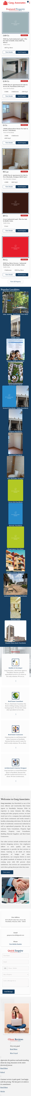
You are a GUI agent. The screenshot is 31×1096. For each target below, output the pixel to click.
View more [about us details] (6, 872)
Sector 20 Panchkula (15, 384)
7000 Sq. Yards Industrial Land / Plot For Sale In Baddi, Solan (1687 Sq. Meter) (15, 40)
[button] (15, 944)
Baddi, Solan (15, 338)
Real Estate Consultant (15, 701)
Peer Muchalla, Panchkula (15, 361)
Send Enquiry (22, 52)
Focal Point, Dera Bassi (20, 314)
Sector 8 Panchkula (9, 408)
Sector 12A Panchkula (15, 502)
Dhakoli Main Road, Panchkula (15, 643)
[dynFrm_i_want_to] (15, 974)
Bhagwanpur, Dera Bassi (16, 549)
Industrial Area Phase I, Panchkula (15, 596)
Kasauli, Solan (15, 619)
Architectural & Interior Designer (15, 768)
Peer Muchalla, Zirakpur (15, 478)
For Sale (24, 35)
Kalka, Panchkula (22, 408)
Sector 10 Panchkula (15, 455)
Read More (13, 1049)
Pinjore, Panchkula (15, 431)
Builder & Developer (15, 668)
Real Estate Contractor (15, 734)
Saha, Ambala (7, 314)
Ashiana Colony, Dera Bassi (15, 572)
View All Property (15, 281)
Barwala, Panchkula (15, 525)
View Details (9, 52)
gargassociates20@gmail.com (15, 935)
